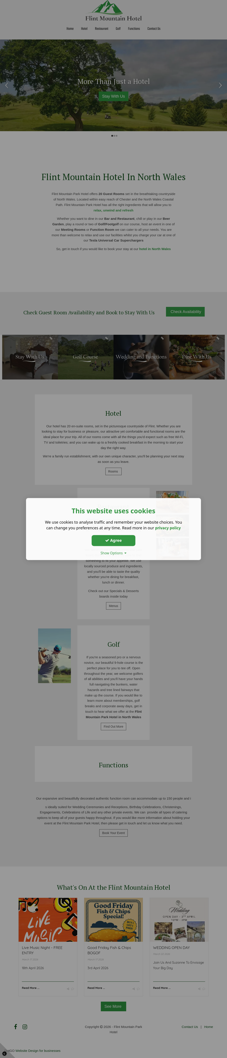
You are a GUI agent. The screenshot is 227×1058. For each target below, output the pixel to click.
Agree (113, 540)
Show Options (113, 553)
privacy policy (167, 527)
